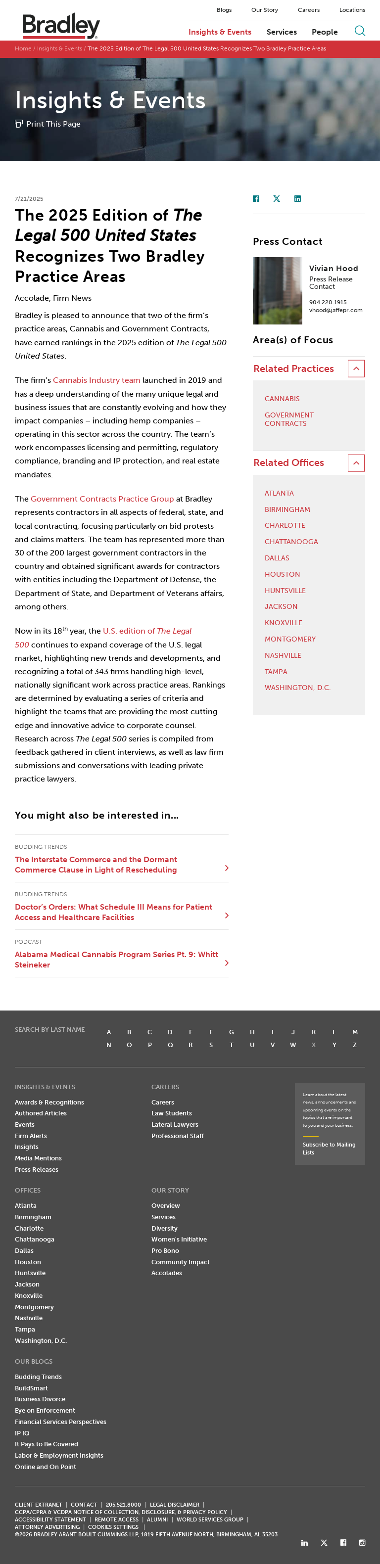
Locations (352, 10)
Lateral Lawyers (174, 1124)
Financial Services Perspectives (60, 1422)
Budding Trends (38, 1376)
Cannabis (282, 399)
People (325, 32)
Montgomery (290, 640)
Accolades (166, 1273)
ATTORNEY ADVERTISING (47, 1527)
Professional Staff (177, 1136)
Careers (309, 10)
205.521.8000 (123, 1505)
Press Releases (36, 1169)
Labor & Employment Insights (59, 1455)
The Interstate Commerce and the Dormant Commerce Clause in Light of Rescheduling (96, 865)
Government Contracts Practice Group (102, 499)
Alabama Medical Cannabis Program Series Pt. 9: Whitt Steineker (116, 960)
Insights (27, 1146)
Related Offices (288, 462)
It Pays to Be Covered (46, 1444)
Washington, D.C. (298, 688)
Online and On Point (45, 1467)
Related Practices (293, 368)
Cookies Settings (113, 1527)
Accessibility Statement (50, 1520)
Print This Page (53, 124)
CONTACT (84, 1505)
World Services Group (210, 1520)
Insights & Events (220, 32)
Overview (165, 1205)
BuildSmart (31, 1388)
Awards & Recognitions (49, 1102)
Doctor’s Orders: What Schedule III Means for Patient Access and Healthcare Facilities (113, 912)
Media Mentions (38, 1158)
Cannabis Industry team (97, 380)
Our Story (264, 10)
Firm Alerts (31, 1136)
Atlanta (279, 494)
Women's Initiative (179, 1239)
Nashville (283, 656)
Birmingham (287, 510)
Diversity (164, 1228)
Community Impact (180, 1262)
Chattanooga (291, 542)
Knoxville (283, 623)
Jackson (281, 607)
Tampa (276, 672)
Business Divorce (40, 1399)
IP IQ (22, 1433)
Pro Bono (165, 1250)
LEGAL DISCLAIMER (174, 1505)
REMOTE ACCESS (117, 1520)
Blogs (224, 10)
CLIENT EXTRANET (38, 1505)
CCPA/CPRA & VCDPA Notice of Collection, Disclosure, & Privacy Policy (121, 1512)
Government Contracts (289, 420)
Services (282, 32)
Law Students (171, 1113)
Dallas (277, 558)
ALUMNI (157, 1520)
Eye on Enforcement (45, 1410)
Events (25, 1124)
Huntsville (285, 591)
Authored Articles (41, 1113)
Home (23, 48)
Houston (282, 575)
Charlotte (285, 526)
